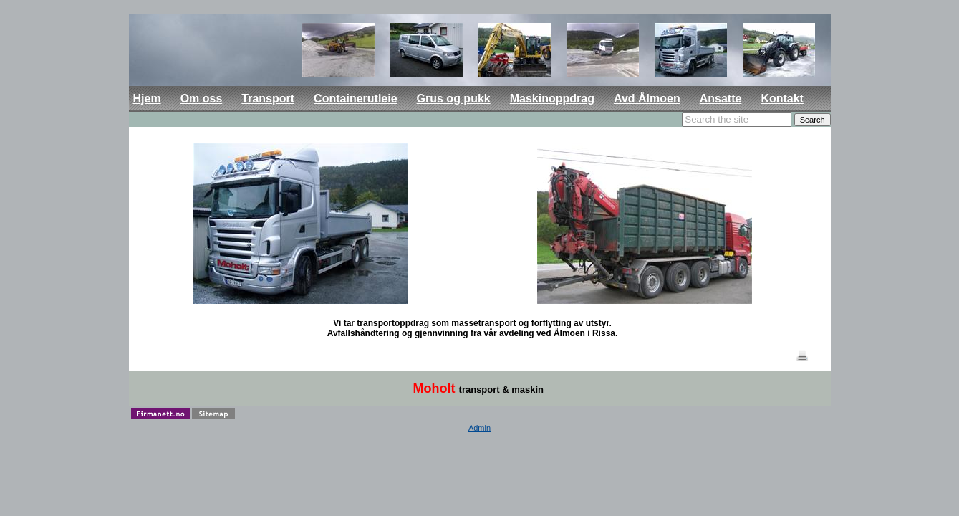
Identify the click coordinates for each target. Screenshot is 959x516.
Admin (479, 428)
